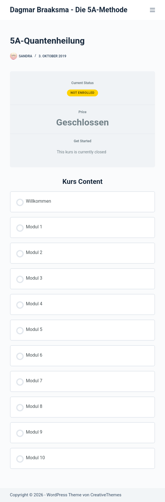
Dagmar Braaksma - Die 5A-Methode (68, 10)
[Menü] (152, 10)
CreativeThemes (105, 494)
